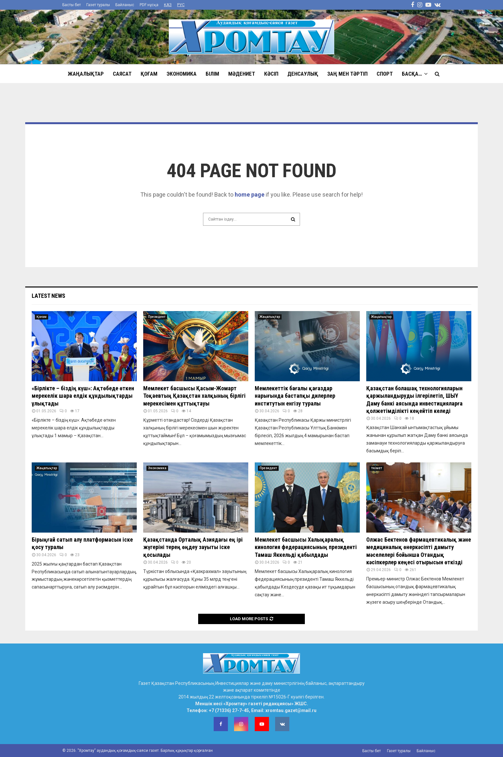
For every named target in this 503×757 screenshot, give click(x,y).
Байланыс (124, 5)
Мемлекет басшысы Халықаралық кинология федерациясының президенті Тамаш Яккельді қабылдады (306, 547)
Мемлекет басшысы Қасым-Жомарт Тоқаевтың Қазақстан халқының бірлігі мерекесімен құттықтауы (194, 396)
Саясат (122, 73)
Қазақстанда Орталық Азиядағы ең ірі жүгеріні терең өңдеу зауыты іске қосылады (193, 547)
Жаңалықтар (86, 73)
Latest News (48, 295)
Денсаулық (302, 73)
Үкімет (376, 468)
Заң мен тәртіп (347, 73)
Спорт (385, 73)
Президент (157, 317)
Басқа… (412, 73)
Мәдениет (241, 73)
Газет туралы (98, 5)
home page (249, 194)
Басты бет (71, 5)
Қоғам (149, 73)
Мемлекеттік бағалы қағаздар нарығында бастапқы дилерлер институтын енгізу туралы (295, 396)
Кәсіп (271, 73)
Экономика (181, 73)
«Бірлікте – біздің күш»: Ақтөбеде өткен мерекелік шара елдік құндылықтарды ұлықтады (83, 396)
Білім (212, 73)
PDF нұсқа (149, 5)
